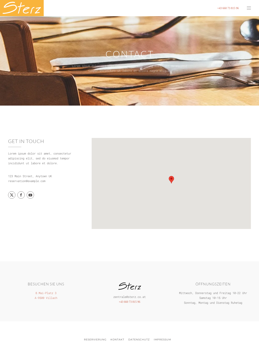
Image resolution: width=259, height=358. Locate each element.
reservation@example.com (26, 181)
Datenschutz (139, 339)
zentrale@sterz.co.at (129, 296)
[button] (249, 8)
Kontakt (117, 339)
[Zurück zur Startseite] (22, 8)
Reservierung (95, 339)
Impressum (162, 339)
